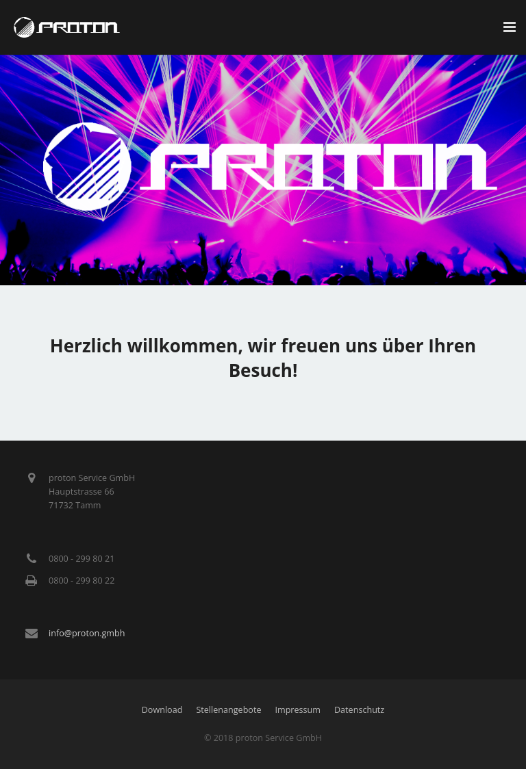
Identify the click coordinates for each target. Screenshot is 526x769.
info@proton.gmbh (87, 633)
